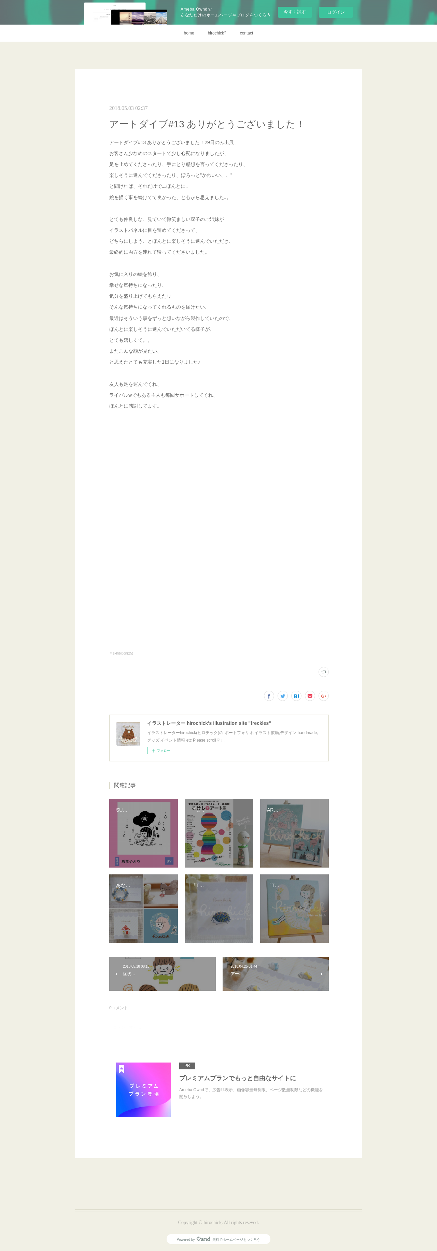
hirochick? (217, 33)
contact (246, 33)
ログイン (336, 12)
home (189, 33)
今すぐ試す (295, 11)
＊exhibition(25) (121, 653)
